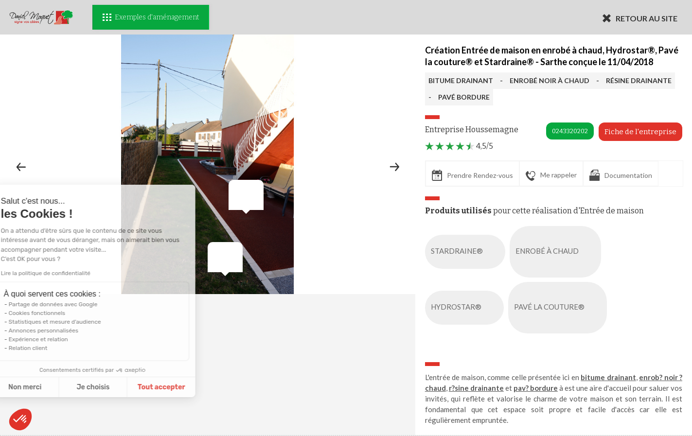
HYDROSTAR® (466, 308)
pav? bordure (536, 388)
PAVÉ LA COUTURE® (559, 307)
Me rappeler (551, 175)
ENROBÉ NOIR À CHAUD (549, 80)
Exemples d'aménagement (151, 17)
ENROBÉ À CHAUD (557, 252)
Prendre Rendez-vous (472, 175)
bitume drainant (608, 377)
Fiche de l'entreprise (640, 131)
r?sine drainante (476, 388)
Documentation (620, 175)
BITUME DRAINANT (460, 80)
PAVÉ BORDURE (464, 97)
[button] (20, 419)
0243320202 (570, 131)
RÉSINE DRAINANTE (639, 80)
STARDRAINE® (467, 252)
